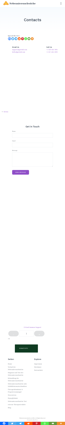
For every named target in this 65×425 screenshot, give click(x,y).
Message (14, 150)
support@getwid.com (19, 50)
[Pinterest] (22, 38)
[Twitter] (12, 38)
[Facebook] (9, 38)
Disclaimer (37, 367)
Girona (6, 112)
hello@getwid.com (18, 52)
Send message (20, 172)
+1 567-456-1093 (52, 52)
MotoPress (35, 420)
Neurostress (12, 395)
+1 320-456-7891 (52, 50)
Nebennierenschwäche (22, 3)
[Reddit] (19, 38)
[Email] (29, 38)
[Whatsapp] (25, 38)
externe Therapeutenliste (17, 404)
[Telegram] (16, 38)
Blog (9, 408)
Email (14, 140)
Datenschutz (38, 370)
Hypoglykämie (13, 398)
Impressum (38, 364)
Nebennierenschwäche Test (17, 401)
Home (10, 364)
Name (14, 131)
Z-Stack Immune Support (32, 327)
